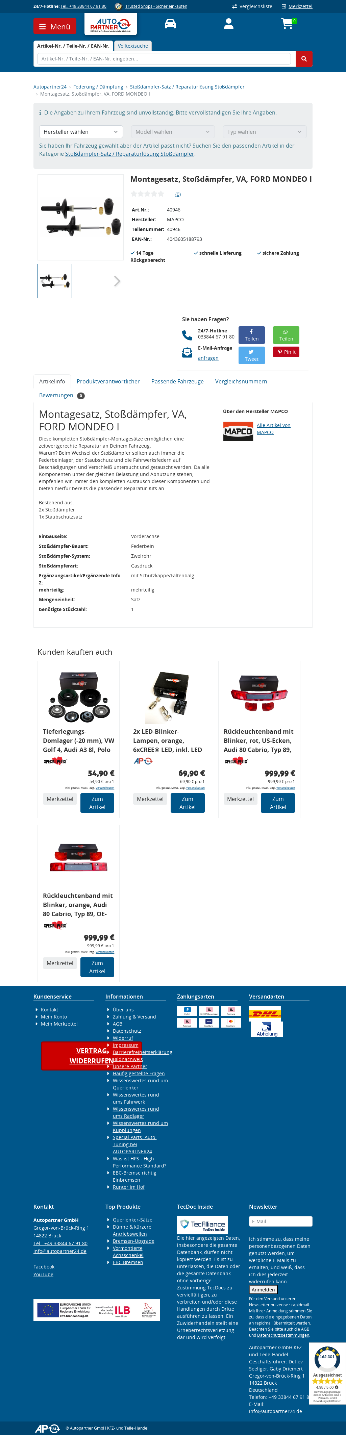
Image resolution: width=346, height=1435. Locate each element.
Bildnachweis (128, 1059)
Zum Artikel (97, 803)
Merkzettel (297, 6)
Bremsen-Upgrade (133, 1241)
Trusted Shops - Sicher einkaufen (156, 6)
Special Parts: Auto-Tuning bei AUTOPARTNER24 (135, 1144)
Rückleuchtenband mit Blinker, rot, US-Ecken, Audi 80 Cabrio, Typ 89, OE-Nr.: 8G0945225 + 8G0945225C (259, 741)
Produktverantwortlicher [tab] (108, 381)
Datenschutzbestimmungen (283, 1335)
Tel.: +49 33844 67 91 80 (83, 6)
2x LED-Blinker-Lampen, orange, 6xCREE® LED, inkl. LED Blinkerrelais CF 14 (167, 741)
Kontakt (49, 1009)
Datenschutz (127, 1031)
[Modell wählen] (173, 131)
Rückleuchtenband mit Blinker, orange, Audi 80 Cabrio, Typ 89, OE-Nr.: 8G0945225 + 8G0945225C (78, 905)
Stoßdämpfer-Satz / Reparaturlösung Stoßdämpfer (187, 86)
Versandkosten (105, 787)
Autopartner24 (50, 86)
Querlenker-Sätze (132, 1219)
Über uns (123, 1009)
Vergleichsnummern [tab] (241, 381)
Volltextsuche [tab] (133, 46)
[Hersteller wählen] (81, 131)
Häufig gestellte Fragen (139, 1073)
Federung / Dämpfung (98, 86)
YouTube (43, 1274)
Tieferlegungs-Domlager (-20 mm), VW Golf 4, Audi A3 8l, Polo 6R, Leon (78, 741)
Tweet (251, 356)
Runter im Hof (129, 1187)
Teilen (252, 335)
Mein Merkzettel (59, 1024)
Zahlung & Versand (134, 1016)
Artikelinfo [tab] (52, 381)
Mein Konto (54, 1016)
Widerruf (123, 1038)
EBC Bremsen (128, 1262)
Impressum (126, 1045)
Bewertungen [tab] (62, 395)
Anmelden (263, 1289)
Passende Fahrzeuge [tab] (177, 381)
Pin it (286, 352)
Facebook (43, 1266)
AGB (117, 1024)
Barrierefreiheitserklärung (142, 1052)
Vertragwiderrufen (92, 1055)
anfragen (208, 358)
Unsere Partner (130, 1066)
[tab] (73, 46)
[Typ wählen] (265, 131)
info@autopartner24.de (59, 1251)
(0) (178, 194)
